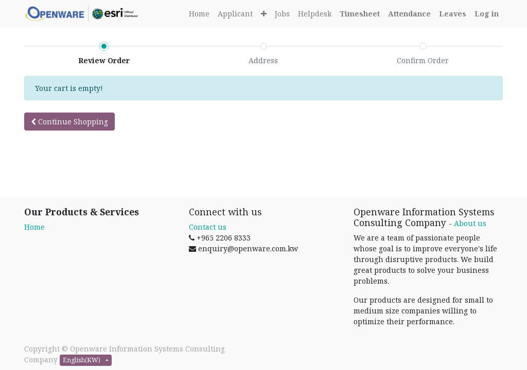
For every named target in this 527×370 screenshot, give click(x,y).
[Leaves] (452, 13)
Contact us (207, 227)
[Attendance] (409, 13)
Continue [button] (69, 121)
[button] (264, 13)
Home (34, 227)
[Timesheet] (360, 13)
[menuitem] (199, 13)
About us (470, 223)
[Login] (486, 13)
